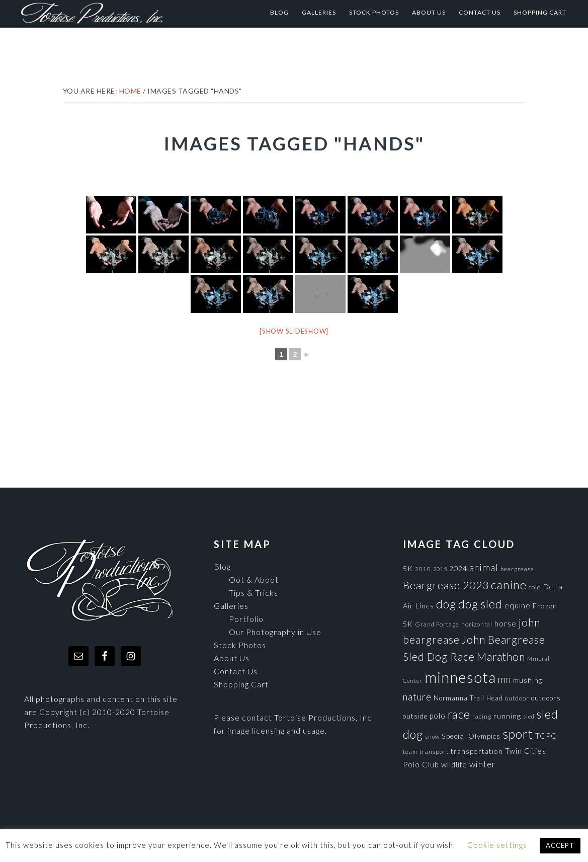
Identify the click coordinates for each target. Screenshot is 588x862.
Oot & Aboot (254, 579)
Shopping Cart (241, 684)
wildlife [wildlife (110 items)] (454, 764)
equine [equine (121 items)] (518, 605)
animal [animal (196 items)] (483, 567)
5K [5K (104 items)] (408, 568)
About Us (231, 658)
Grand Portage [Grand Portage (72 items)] (437, 624)
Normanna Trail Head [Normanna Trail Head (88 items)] (468, 698)
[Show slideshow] (294, 331)
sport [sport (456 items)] (517, 733)
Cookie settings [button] (497, 844)
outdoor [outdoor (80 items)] (517, 698)
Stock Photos (240, 645)
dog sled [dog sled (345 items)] (480, 604)
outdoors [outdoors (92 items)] (546, 698)
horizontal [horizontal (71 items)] (476, 624)
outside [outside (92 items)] (415, 716)
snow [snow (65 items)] (432, 736)
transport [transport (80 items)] (434, 751)
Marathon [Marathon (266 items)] (501, 656)
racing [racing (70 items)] (481, 716)
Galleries (231, 605)
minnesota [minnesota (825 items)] (460, 677)
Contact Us (236, 671)
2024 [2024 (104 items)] (458, 568)
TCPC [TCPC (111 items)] (546, 735)
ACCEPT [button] (560, 845)
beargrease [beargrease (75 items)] (517, 569)
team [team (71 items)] (410, 751)
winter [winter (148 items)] (482, 764)
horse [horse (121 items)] (505, 623)
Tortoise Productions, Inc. (117, 12)
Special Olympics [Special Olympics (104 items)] (471, 736)
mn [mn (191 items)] (504, 679)
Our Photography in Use (275, 632)
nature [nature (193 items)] (417, 696)
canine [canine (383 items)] (509, 585)
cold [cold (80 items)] (535, 587)
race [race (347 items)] (459, 714)
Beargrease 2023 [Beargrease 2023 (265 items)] (446, 585)
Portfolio (246, 618)
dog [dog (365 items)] (446, 604)
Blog (222, 566)
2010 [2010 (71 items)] (423, 568)
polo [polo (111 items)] (438, 715)
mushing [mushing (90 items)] (527, 680)
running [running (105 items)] (507, 716)
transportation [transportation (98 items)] (477, 751)
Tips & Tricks (253, 592)
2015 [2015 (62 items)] (440, 569)
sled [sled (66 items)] (529, 716)
